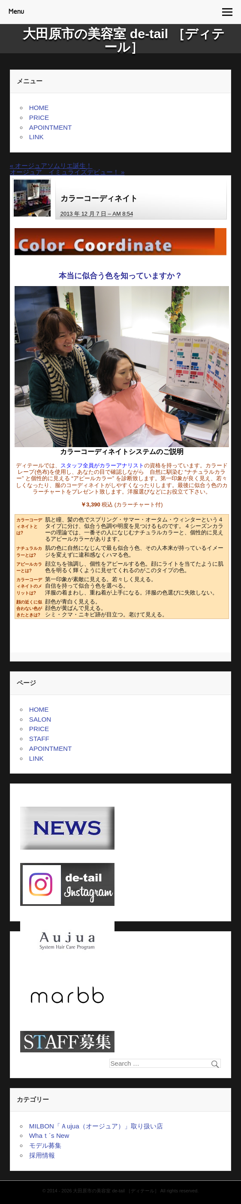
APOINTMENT (50, 127)
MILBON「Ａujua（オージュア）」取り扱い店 (96, 1126)
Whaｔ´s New (49, 1135)
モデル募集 (45, 1145)
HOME (39, 107)
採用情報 (42, 1155)
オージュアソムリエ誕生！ (51, 165)
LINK (36, 136)
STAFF (39, 738)
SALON (40, 719)
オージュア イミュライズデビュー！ (67, 172)
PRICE (39, 117)
